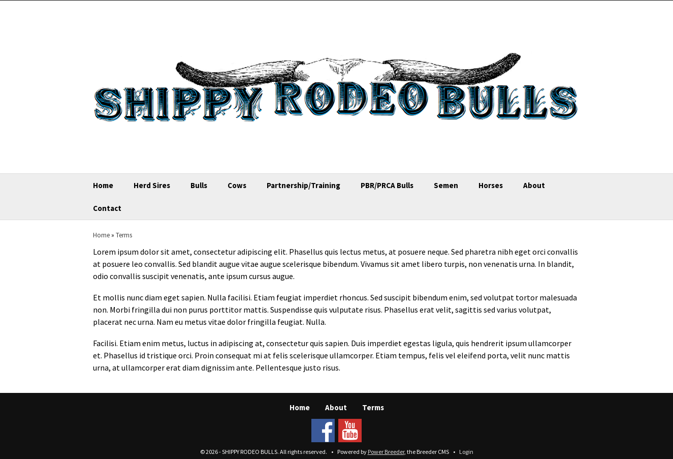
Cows (237, 185)
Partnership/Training (303, 185)
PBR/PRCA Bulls (387, 185)
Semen (446, 185)
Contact (107, 208)
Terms (124, 235)
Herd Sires (152, 185)
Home (103, 185)
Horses (490, 185)
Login (466, 451)
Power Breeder (386, 451)
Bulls (198, 185)
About (534, 185)
